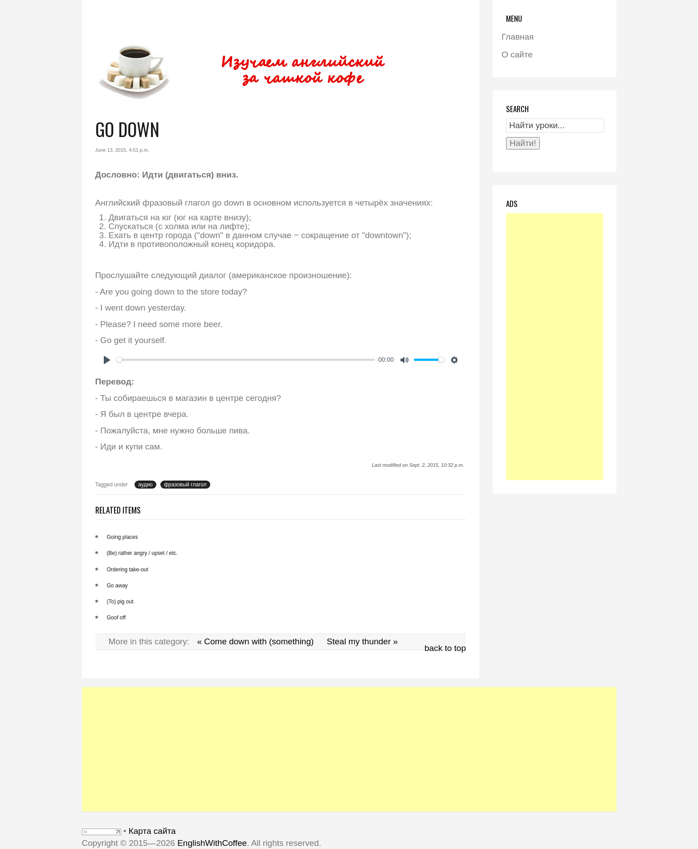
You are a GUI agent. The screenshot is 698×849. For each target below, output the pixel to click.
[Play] (107, 360)
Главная (518, 36)
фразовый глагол (185, 484)
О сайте (517, 54)
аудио (145, 484)
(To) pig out (120, 601)
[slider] (245, 360)
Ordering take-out (127, 569)
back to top (445, 648)
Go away (117, 585)
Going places (122, 537)
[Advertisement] (554, 346)
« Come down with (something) (255, 641)
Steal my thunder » (362, 641)
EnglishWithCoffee (212, 843)
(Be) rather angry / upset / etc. (142, 553)
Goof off (116, 618)
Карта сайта (152, 831)
